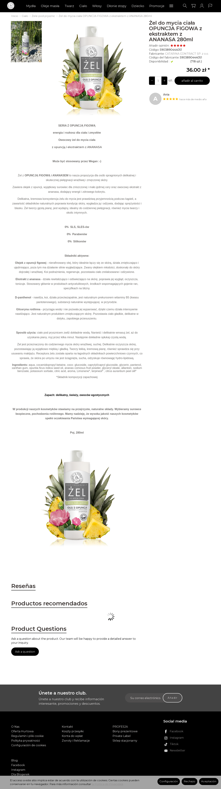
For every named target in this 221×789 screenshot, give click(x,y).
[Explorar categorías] (171, 6)
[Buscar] (185, 5)
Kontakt (67, 726)
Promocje (156, 6)
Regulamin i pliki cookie (27, 736)
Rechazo (189, 781)
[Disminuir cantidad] (164, 81)
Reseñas (23, 585)
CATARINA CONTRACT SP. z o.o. (187, 53)
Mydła (31, 6)
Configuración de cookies (28, 745)
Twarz (69, 6)
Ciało (83, 6)
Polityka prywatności (25, 740)
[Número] (158, 81)
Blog (14, 760)
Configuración (169, 781)
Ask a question (25, 651)
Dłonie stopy (116, 6)
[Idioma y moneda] (210, 5)
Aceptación (208, 781)
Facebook (18, 765)
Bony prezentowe (125, 731)
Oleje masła (50, 6)
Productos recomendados (49, 603)
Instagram (18, 769)
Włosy (97, 6)
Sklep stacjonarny (125, 740)
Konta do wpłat (72, 736)
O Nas (15, 726)
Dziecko (138, 6)
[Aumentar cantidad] (152, 81)
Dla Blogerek (20, 774)
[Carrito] (193, 5)
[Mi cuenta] (202, 5)
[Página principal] (11, 5)
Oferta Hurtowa (22, 731)
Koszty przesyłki (73, 731)
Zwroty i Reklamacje (76, 740)
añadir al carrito (192, 80)
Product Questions (38, 628)
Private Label (122, 736)
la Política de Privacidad (107, 784)
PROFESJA (120, 726)
